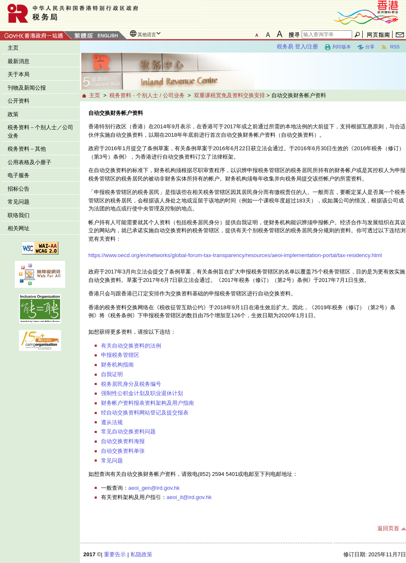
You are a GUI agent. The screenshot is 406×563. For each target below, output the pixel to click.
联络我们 (18, 215)
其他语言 (147, 34)
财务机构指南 (117, 364)
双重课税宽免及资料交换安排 (229, 95)
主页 (13, 48)
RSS (390, 47)
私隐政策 (141, 554)
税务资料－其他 (27, 149)
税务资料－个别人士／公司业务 (40, 131)
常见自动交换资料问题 (128, 431)
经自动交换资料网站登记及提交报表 (144, 412)
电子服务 (18, 175)
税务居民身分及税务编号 (131, 384)
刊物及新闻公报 (27, 88)
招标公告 (18, 189)
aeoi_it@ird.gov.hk (189, 497)
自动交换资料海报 (123, 441)
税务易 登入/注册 (297, 46)
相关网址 (18, 228)
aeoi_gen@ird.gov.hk (154, 488)
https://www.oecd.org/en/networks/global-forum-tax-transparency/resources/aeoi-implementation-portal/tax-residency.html (235, 255)
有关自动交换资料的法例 (131, 346)
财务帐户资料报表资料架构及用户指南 (147, 403)
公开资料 (18, 101)
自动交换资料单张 (123, 451)
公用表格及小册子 (29, 162)
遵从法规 (112, 422)
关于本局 (18, 74)
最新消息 (18, 61)
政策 (13, 114)
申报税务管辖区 (120, 355)
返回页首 (388, 528)
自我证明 (112, 374)
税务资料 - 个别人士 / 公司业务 (146, 95)
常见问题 (18, 202)
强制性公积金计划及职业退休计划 (142, 393)
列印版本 (337, 47)
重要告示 (115, 554)
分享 (365, 47)
